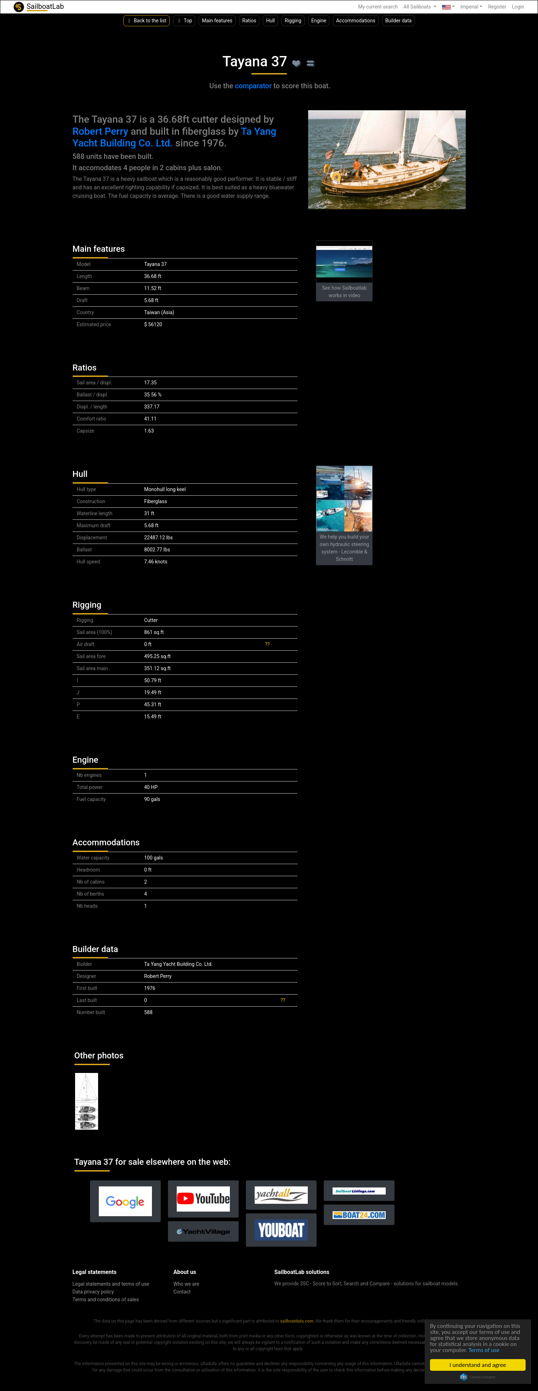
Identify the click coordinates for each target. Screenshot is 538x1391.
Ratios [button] (249, 20)
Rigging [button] (293, 20)
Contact (182, 1292)
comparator (253, 86)
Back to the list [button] (146, 20)
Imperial (469, 7)
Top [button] (184, 20)
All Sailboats (417, 7)
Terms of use (484, 1350)
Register (497, 7)
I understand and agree (478, 1365)
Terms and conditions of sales (106, 1299)
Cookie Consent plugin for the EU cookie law (477, 1377)
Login (518, 7)
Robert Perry (101, 131)
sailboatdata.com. (297, 1321)
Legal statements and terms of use (111, 1284)
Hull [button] (270, 20)
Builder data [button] (398, 20)
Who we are (186, 1284)
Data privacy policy (93, 1292)
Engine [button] (318, 20)
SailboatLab (38, 7)
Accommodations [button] (355, 20)
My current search (378, 7)
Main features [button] (217, 20)
